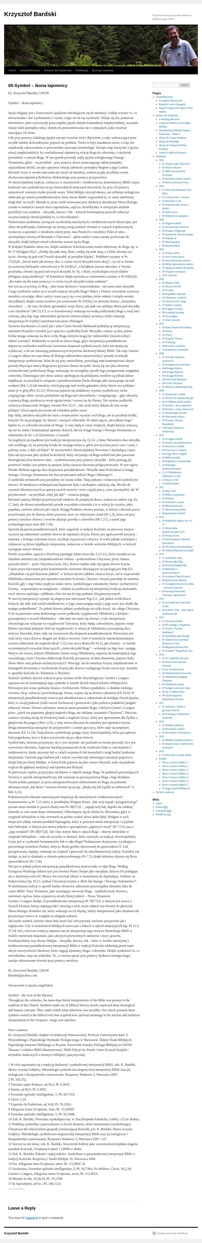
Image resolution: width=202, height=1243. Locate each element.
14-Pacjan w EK (170, 479)
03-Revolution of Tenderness (176, 732)
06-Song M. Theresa (172, 338)
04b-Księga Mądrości (173, 372)
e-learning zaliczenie (169, 119)
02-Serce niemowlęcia (173, 256)
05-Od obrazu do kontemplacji (177, 546)
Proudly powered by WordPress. (172, 1233)
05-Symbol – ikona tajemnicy (176, 405)
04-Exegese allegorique (174, 230)
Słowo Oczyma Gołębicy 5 (175, 777)
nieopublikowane (30, 70)
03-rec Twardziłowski (173, 669)
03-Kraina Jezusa (170, 535)
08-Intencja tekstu (171, 245)
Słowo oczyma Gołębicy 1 (175, 762)
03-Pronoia (167, 290)
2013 (161, 554)
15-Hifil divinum (170, 483)
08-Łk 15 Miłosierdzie (173, 691)
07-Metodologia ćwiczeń (174, 412)
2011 (161, 487)
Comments (163, 810)
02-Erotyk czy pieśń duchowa (177, 442)
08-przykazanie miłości (173, 513)
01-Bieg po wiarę (170, 282)
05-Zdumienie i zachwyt (174, 297)
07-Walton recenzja (171, 305)
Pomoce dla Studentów (58, 70)
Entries (162, 807)
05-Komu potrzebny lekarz (175, 182)
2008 (161, 353)
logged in (32, 1217)
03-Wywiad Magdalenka (174, 565)
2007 (161, 323)
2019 (161, 736)
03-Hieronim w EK (171, 201)
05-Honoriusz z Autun (173, 502)
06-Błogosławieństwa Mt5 (175, 647)
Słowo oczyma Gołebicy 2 (175, 766)
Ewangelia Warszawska (170, 100)
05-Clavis (167, 334)
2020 (161, 751)
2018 (161, 721)
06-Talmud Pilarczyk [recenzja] (178, 550)
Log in (159, 803)
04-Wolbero (168, 498)
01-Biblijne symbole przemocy (177, 740)
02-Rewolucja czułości (173, 728)
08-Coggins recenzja (172, 308)
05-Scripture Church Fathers (176, 576)
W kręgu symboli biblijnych (176, 788)
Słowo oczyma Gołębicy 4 (175, 773)
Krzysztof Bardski (30, 14)
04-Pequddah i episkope (174, 293)
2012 (161, 517)
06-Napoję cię (169, 238)
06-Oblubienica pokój (173, 684)
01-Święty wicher (171, 253)
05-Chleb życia (169, 212)
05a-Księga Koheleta (172, 375)
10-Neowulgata (169, 316)
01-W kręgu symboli (172, 438)
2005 (161, 249)
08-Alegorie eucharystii (174, 271)
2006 (161, 279)
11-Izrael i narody (171, 319)
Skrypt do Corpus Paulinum (173, 137)
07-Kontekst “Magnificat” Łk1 (177, 650)
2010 (161, 435)
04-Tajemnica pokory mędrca (176, 178)
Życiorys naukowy (102, 70)
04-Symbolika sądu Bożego (176, 636)
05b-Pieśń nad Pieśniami (174, 379)
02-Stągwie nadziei (171, 223)
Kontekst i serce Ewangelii (172, 104)
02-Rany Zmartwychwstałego (176, 327)
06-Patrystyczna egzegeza (175, 215)
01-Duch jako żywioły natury (176, 754)
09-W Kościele (169, 275)
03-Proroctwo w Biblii (173, 446)
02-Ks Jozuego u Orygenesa (176, 624)
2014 (161, 598)
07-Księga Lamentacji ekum (176, 688)
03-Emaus (167, 331)
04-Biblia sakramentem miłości (177, 264)
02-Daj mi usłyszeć (171, 167)
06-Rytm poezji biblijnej (174, 580)
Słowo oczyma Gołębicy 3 (175, 769)
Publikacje (82, 70)
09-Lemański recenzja (173, 312)
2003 (161, 186)
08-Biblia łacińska (171, 457)
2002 (161, 160)
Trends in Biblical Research (172, 152)
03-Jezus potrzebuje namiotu (176, 260)
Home (12, 70)
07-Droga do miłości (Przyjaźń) (178, 267)
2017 (161, 702)
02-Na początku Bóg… (173, 561)
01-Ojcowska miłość (172, 621)
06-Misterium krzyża (172, 505)
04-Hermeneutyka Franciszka (176, 673)
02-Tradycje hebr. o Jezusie (175, 197)
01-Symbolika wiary (172, 557)
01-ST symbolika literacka (175, 658)
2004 (161, 219)
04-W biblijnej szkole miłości (176, 401)
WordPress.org (163, 814)
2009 (161, 390)
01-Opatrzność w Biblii (174, 394)
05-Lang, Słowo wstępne (174, 453)
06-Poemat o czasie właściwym (177, 409)
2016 (161, 654)
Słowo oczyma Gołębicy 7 (175, 784)
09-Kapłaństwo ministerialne (176, 461)
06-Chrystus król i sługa (174, 301)
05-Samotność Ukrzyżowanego (177, 234)
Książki (163, 758)
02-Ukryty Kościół (171, 286)
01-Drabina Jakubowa (173, 725)
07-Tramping (168, 342)
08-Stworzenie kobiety (173, 416)
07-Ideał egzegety (171, 241)
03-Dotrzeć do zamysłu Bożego (178, 398)
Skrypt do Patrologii (169, 141)
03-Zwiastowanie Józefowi (175, 227)
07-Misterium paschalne (174, 509)
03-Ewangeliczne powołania (176, 364)
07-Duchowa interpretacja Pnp (177, 386)
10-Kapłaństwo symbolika (175, 349)
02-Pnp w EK (169, 491)
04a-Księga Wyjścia (172, 368)
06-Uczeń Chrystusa (172, 383)
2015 (161, 617)
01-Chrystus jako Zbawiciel (176, 163)
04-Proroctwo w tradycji (174, 450)
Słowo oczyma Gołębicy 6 (175, 781)
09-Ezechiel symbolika (173, 346)
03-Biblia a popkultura (173, 494)
